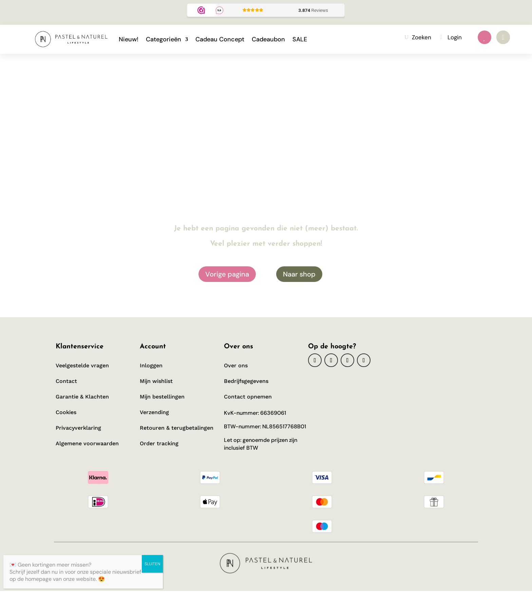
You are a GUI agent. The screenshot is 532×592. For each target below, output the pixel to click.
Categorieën (163, 39)
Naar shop (299, 274)
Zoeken (421, 37)
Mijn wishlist (156, 381)
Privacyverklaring (78, 428)
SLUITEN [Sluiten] (152, 564)
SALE (299, 39)
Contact (66, 381)
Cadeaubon (268, 39)
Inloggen (151, 365)
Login (455, 37)
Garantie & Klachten (82, 396)
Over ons (236, 365)
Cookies (66, 412)
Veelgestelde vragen (82, 365)
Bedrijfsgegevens (246, 381)
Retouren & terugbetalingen (176, 428)
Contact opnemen (248, 396)
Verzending (154, 412)
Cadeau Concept (219, 39)
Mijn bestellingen (162, 396)
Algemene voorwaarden (87, 443)
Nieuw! (128, 39)
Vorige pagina (227, 274)
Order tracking (160, 443)
